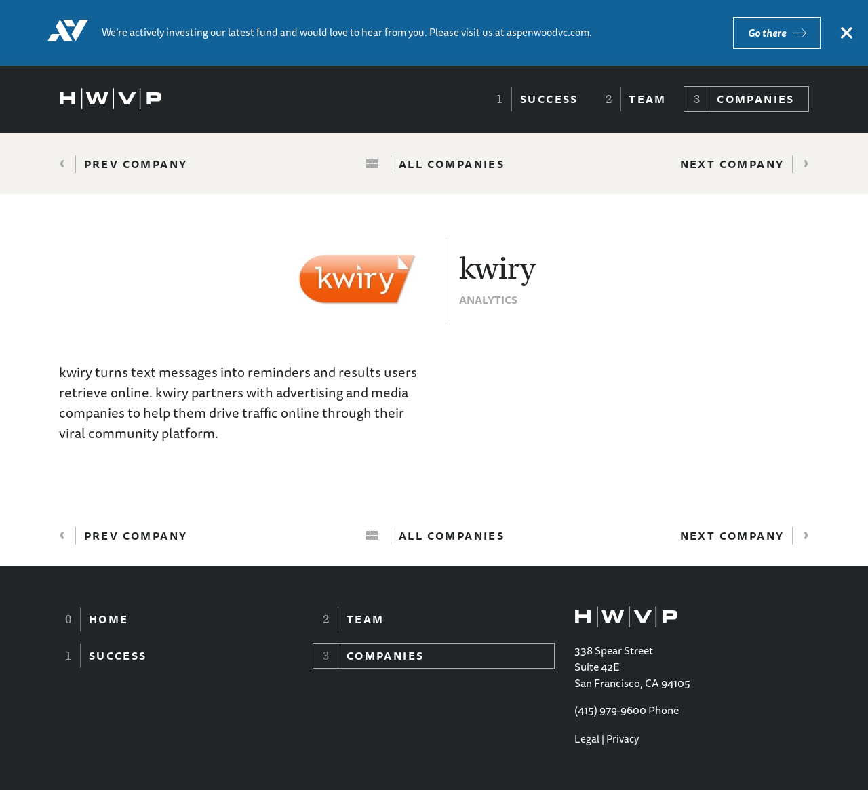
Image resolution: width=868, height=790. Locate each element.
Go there (767, 33)
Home (109, 619)
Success (549, 99)
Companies (756, 99)
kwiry (497, 269)
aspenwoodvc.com (548, 32)
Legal (586, 739)
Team (648, 99)
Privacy (622, 739)
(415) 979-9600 (610, 710)
